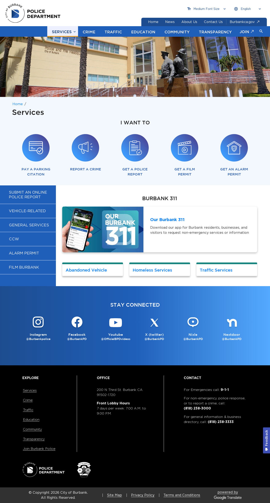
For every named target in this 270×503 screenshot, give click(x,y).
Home (17, 104)
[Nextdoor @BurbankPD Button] (232, 328)
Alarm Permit (24, 253)
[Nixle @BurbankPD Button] (193, 328)
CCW (14, 239)
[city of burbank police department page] (34, 13)
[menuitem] (28, 194)
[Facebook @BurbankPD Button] (77, 328)
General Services (29, 225)
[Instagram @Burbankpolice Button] (38, 328)
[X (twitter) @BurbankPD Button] (154, 328)
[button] (261, 31)
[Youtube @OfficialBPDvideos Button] (116, 328)
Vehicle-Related (27, 211)
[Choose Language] (247, 8)
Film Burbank (24, 267)
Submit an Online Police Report (28, 194)
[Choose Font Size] (206, 8)
